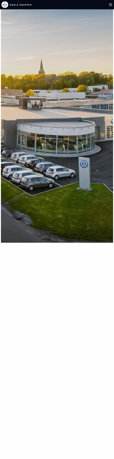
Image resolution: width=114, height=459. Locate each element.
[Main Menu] (110, 4)
